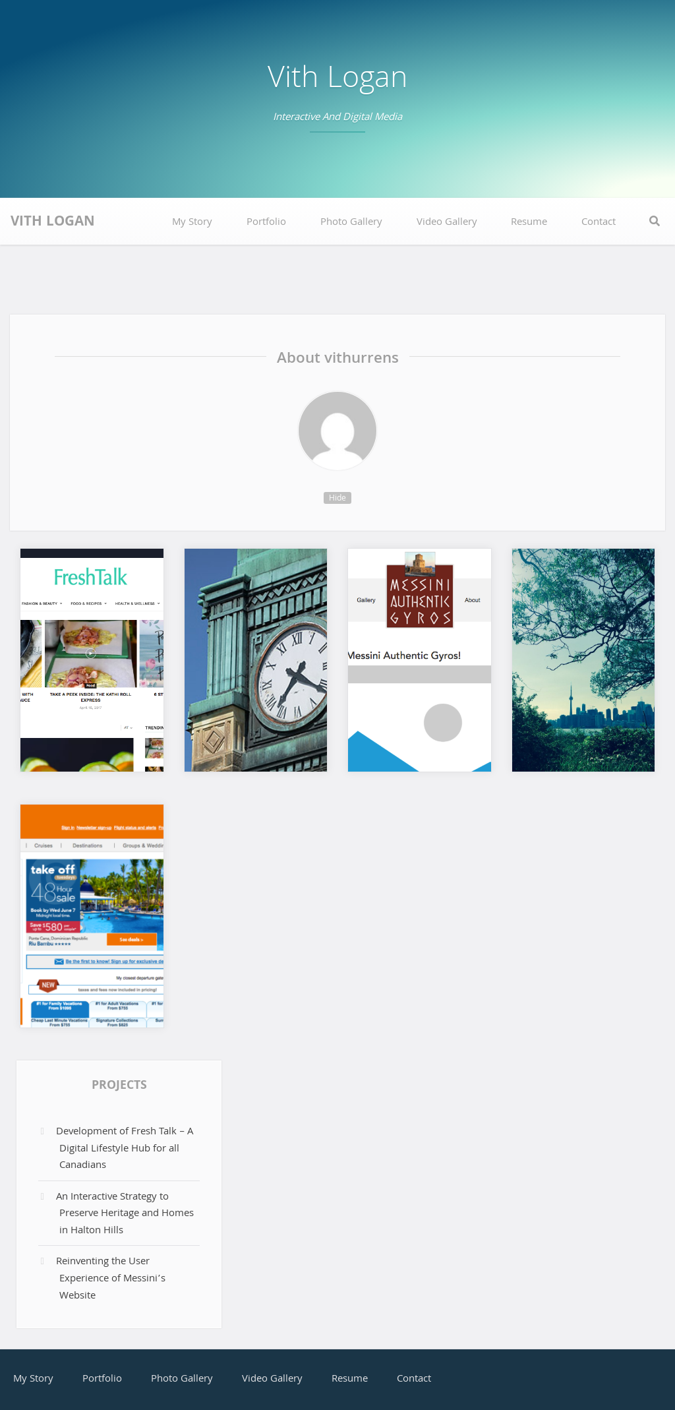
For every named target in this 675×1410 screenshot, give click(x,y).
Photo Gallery (351, 222)
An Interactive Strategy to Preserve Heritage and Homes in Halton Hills (125, 1214)
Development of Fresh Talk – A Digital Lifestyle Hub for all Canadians (124, 1149)
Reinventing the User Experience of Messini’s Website (110, 1279)
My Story (192, 222)
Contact (598, 222)
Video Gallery (447, 222)
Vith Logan (337, 80)
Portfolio (266, 222)
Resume (529, 222)
